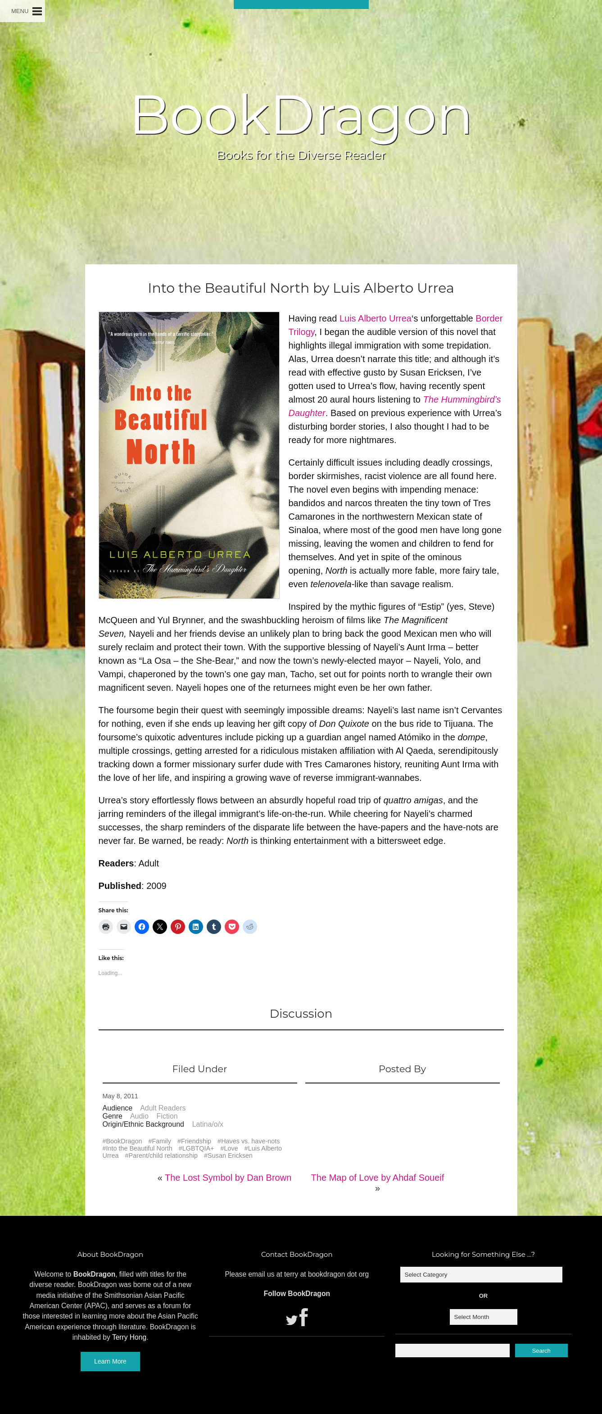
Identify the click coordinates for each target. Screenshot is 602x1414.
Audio (139, 1116)
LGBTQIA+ (198, 1148)
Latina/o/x (207, 1124)
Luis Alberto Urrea (375, 318)
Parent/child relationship (163, 1155)
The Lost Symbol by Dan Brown (228, 1178)
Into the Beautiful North (139, 1148)
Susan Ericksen (230, 1155)
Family (161, 1141)
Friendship (196, 1141)
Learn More (110, 1361)
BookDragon (301, 114)
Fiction (167, 1116)
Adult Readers (163, 1108)
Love (231, 1148)
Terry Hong (129, 1337)
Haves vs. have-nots (250, 1141)
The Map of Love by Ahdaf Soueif (377, 1178)
